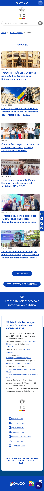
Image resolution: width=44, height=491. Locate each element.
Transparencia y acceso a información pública (22, 303)
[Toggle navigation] (3, 2)
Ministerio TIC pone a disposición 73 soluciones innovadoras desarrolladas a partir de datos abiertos (18, 219)
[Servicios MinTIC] (40, 2)
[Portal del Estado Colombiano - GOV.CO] (22, 3)
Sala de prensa (16, 33)
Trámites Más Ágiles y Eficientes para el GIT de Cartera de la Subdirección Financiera (18, 76)
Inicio (3, 33)
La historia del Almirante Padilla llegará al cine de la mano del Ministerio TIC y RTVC (18, 183)
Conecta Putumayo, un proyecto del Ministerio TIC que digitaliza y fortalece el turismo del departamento (20, 147)
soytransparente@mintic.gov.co (19, 363)
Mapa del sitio (27, 461)
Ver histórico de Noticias (22, 284)
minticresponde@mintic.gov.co (18, 358)
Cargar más (22, 274)
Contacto (21, 460)
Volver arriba (40, 481)
